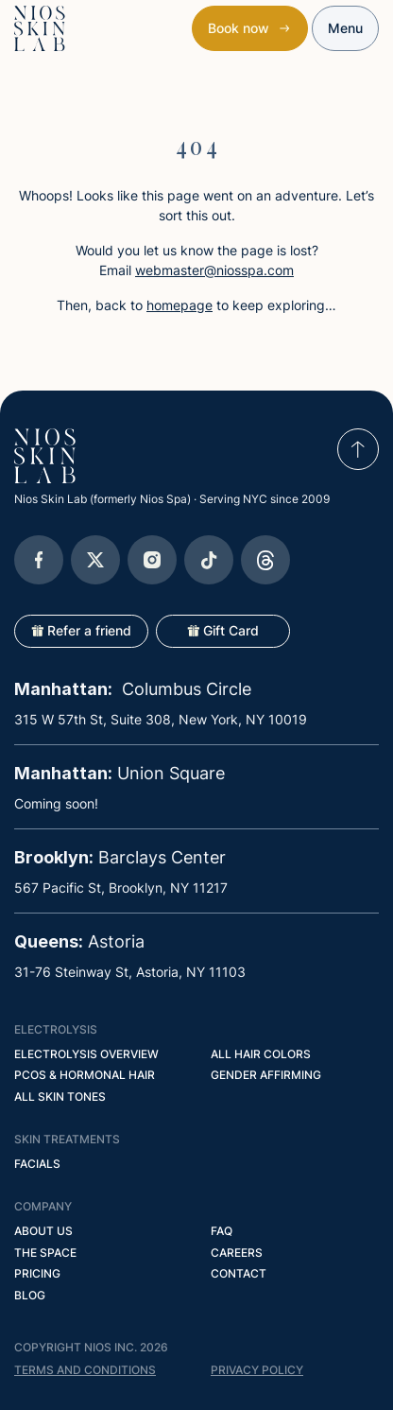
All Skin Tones (60, 1096)
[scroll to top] (358, 449)
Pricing (37, 1273)
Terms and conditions (85, 1370)
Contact (238, 1273)
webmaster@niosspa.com (214, 270)
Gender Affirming (266, 1075)
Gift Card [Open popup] (223, 630)
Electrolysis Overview (86, 1054)
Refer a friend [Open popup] (81, 630)
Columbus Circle (132, 689)
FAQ (221, 1231)
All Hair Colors (261, 1054)
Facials (37, 1164)
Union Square (119, 773)
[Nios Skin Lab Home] (39, 28)
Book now (238, 28)
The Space (45, 1252)
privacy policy (257, 1370)
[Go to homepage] (45, 455)
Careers (237, 1252)
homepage (179, 305)
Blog (29, 1295)
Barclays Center (120, 857)
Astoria (79, 941)
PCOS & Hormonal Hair (84, 1075)
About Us (43, 1231)
